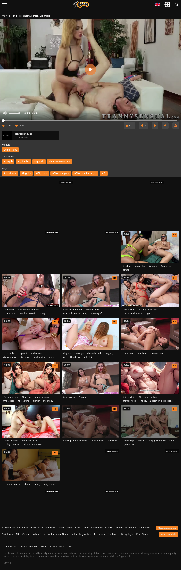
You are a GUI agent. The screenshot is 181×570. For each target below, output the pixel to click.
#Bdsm (109, 527)
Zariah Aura (8, 534)
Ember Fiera (38, 534)
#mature (127, 266)
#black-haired (94, 353)
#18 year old (8, 527)
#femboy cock (130, 401)
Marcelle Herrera (96, 534)
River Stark (142, 534)
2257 (70, 546)
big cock (39, 161)
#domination (9, 313)
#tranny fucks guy (148, 309)
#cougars (166, 266)
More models (168, 534)
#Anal (33, 527)
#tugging (108, 353)
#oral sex (142, 353)
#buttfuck (27, 397)
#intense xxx (156, 353)
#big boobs (49, 484)
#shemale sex (10, 357)
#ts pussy (48, 401)
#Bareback (97, 527)
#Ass (69, 527)
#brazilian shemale (132, 313)
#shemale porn (60, 173)
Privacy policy (57, 546)
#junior (36, 401)
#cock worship (10, 440)
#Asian (61, 527)
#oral (171, 440)
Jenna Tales (10, 149)
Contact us (10, 546)
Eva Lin (50, 534)
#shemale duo (93, 309)
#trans (126, 270)
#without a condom (44, 357)
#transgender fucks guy (75, 440)
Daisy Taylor (127, 534)
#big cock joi (129, 397)
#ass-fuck (26, 357)
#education (128, 353)
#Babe (85, 527)
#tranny (82, 397)
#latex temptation (33, 444)
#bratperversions (11, 484)
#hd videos (10, 173)
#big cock (41, 173)
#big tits (26, 173)
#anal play (140, 266)
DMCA (43, 546)
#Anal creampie (46, 527)
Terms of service (28, 546)
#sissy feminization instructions (156, 401)
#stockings (128, 440)
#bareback (8, 309)
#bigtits (67, 353)
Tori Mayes (113, 534)
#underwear (69, 397)
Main (4, 15)
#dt (64, 357)
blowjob (8, 161)
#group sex (128, 444)
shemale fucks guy (59, 161)
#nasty (36, 484)
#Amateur (22, 527)
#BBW (77, 527)
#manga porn (42, 397)
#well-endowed (27, 313)
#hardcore (75, 357)
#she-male (8, 353)
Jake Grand (62, 534)
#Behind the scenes (125, 527)
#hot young (23, 401)
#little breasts (97, 440)
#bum (27, 484)
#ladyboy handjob (148, 397)
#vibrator (152, 266)
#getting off (96, 313)
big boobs (23, 161)
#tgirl (147, 313)
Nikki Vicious (23, 534)
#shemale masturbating (75, 313)
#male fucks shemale (28, 309)
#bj (103, 173)
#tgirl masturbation (72, 309)
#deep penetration (156, 440)
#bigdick (87, 357)
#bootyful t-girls (29, 440)
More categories (167, 528)
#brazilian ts (129, 309)
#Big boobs (144, 527)
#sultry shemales (12, 444)
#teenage (78, 353)
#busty (41, 313)
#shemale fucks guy (85, 173)
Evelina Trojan (78, 534)
